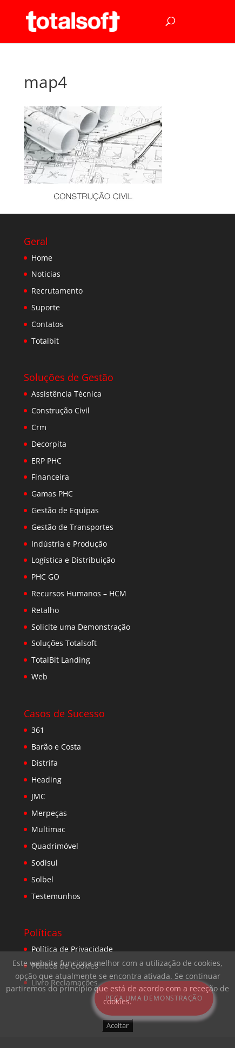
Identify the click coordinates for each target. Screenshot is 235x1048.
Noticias (46, 274)
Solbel (42, 879)
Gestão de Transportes (72, 527)
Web (39, 676)
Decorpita (48, 444)
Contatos (47, 324)
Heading (46, 779)
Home (41, 258)
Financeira (50, 477)
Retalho (45, 610)
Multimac (48, 829)
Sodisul (44, 863)
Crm (38, 427)
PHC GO (45, 576)
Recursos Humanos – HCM (78, 593)
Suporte (45, 307)
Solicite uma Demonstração (80, 627)
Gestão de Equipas (65, 510)
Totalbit (45, 341)
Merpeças (49, 813)
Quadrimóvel (54, 846)
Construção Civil (60, 410)
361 (37, 730)
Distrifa (44, 763)
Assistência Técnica (66, 394)
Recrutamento (57, 290)
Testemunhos (55, 896)
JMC (38, 796)
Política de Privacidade (72, 949)
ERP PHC (46, 460)
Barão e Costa (56, 746)
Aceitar (117, 1025)
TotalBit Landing (60, 660)
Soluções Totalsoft (64, 643)
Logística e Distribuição (73, 560)
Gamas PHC (52, 493)
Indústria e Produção (69, 544)
